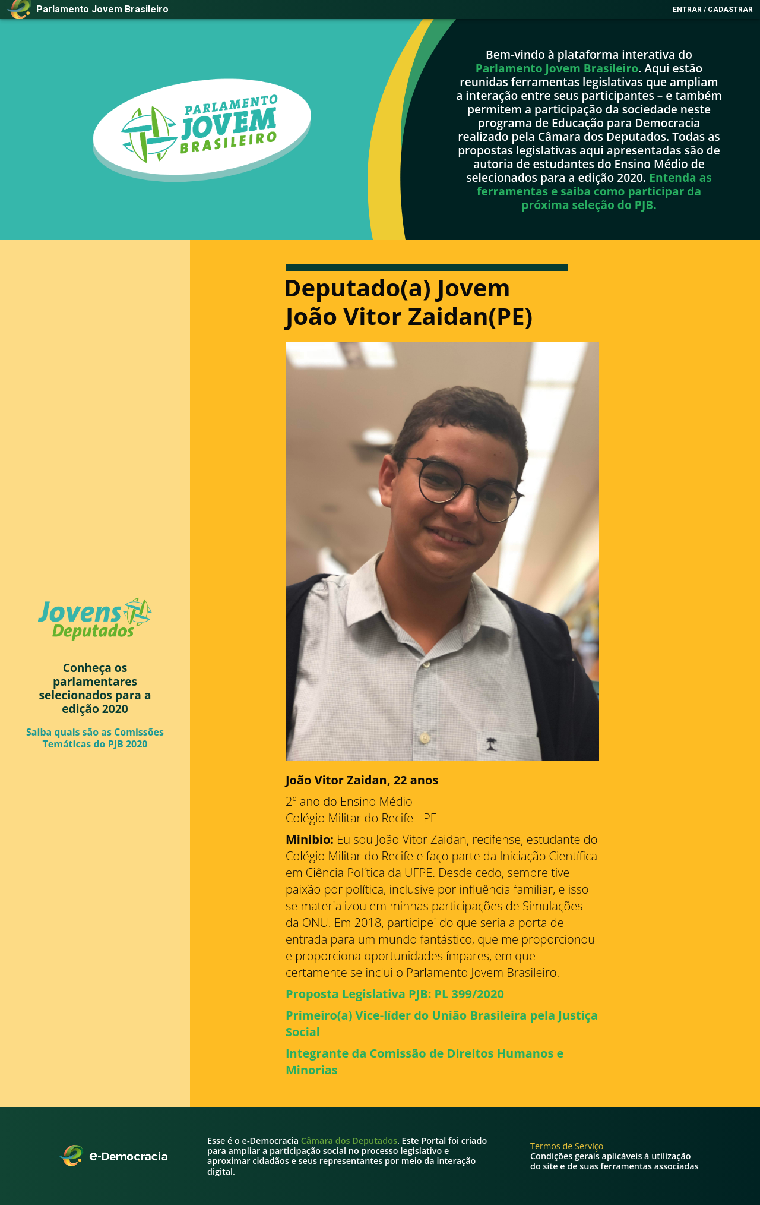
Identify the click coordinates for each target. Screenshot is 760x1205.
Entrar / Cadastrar (713, 9)
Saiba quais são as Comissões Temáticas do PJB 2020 (95, 737)
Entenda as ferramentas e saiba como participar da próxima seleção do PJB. (594, 191)
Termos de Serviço (566, 1146)
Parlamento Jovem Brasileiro (557, 68)
